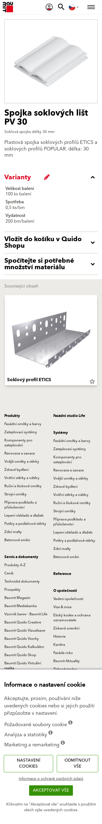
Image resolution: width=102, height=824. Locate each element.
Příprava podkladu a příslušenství (20, 504)
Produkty (12, 416)
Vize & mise (62, 607)
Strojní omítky (15, 494)
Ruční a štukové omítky (23, 486)
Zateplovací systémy (20, 432)
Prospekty (12, 590)
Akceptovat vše (51, 790)
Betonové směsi (17, 540)
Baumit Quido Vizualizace (24, 631)
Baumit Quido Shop (20, 655)
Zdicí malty (13, 532)
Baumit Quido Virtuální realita (22, 665)
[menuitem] (49, 7)
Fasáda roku (63, 653)
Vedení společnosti (68, 599)
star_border (92, 381)
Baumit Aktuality (66, 661)
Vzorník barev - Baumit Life (25, 614)
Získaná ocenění (66, 628)
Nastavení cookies (28, 763)
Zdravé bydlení (16, 470)
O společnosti (65, 591)
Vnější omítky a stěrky (21, 462)
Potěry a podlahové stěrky (25, 524)
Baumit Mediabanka (20, 606)
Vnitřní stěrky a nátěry (21, 478)
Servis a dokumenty (21, 557)
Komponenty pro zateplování (18, 442)
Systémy (60, 433)
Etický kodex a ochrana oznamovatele (72, 617)
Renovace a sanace (19, 453)
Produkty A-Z (15, 565)
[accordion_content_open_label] (52, 242)
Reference (62, 574)
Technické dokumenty (22, 581)
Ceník (9, 573)
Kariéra (59, 645)
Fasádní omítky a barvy (22, 424)
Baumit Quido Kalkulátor (24, 647)
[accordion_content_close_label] (52, 177)
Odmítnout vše (77, 763)
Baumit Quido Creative (22, 622)
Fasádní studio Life (69, 416)
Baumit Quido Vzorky (21, 639)
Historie (59, 637)
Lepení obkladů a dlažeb (24, 516)
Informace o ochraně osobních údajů (51, 778)
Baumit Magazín (17, 598)
